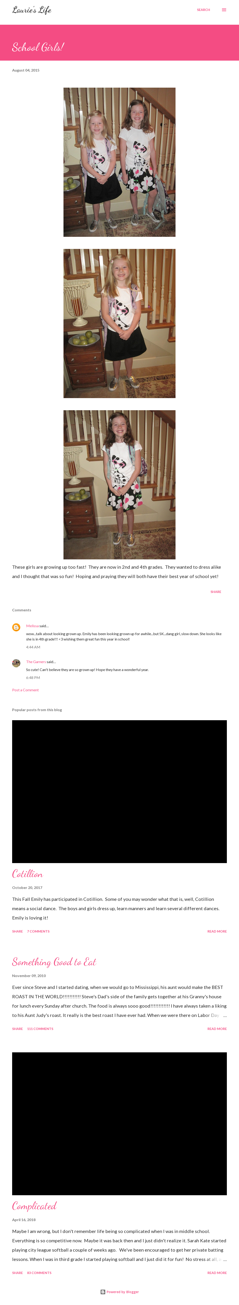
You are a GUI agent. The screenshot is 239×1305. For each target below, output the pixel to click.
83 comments (39, 1273)
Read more (217, 931)
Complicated (34, 1206)
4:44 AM (33, 647)
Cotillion (27, 874)
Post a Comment (25, 690)
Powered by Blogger (119, 1292)
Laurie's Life (31, 10)
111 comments (40, 1029)
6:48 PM (33, 677)
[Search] (203, 10)
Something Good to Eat (54, 962)
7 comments (38, 931)
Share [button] (216, 592)
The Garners (36, 661)
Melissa (32, 625)
